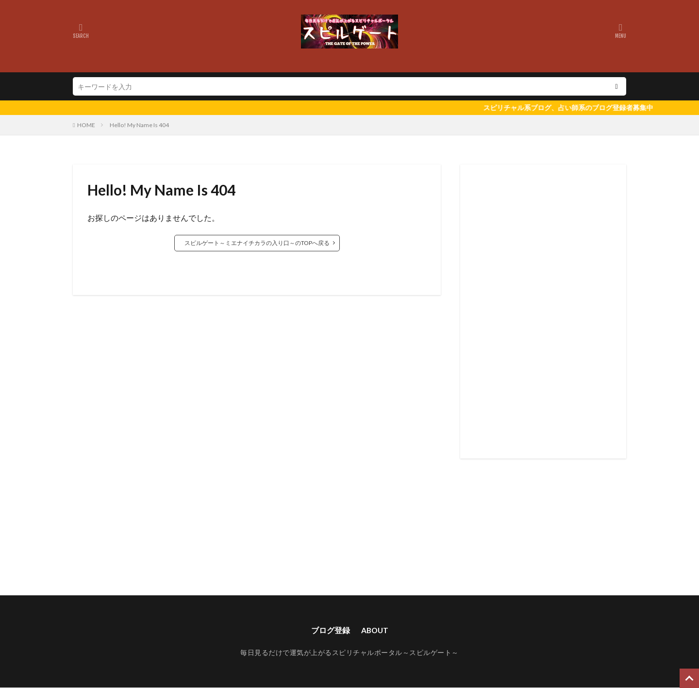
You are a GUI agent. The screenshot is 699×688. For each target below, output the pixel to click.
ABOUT (374, 630)
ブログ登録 (329, 630)
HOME (86, 125)
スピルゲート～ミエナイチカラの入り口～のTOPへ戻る (257, 242)
